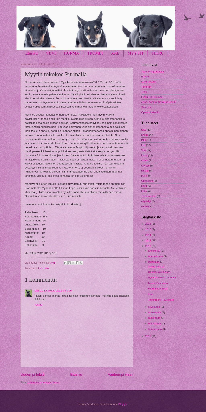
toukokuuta (155, 312)
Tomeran (146, 86)
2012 (148, 246)
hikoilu (145, 170)
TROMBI (95, 53)
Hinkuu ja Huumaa (152, 96)
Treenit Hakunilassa (159, 271)
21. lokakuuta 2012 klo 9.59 (55, 290)
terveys (145, 165)
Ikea (150, 294)
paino (144, 175)
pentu (144, 134)
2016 (148, 223)
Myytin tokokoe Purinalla (162, 277)
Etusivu (31, 53)
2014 (148, 234)
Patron (145, 76)
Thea (144, 91)
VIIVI (51, 53)
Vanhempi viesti (120, 374)
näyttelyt (146, 201)
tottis (144, 191)
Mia (36, 290)
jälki (143, 139)
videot (144, 160)
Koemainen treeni (158, 288)
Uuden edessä (156, 266)
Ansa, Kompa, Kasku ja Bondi (158, 102)
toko (46, 268)
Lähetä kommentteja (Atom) (44, 382)
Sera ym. (146, 107)
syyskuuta (154, 306)
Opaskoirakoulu (150, 112)
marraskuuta (155, 256)
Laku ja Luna (148, 81)
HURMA (71, 53)
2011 (148, 336)
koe (40, 268)
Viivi (143, 150)
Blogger (122, 404)
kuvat (144, 155)
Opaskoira (147, 180)
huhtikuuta (154, 317)
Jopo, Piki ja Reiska (152, 71)
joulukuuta (154, 250)
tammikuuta (155, 329)
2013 (148, 240)
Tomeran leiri (148, 196)
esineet (145, 206)
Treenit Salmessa (158, 283)
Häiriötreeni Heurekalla (161, 299)
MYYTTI (135, 53)
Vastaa (38, 304)
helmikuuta (155, 323)
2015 (148, 229)
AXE (115, 53)
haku (144, 185)
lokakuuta (154, 261)
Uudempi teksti (32, 374)
